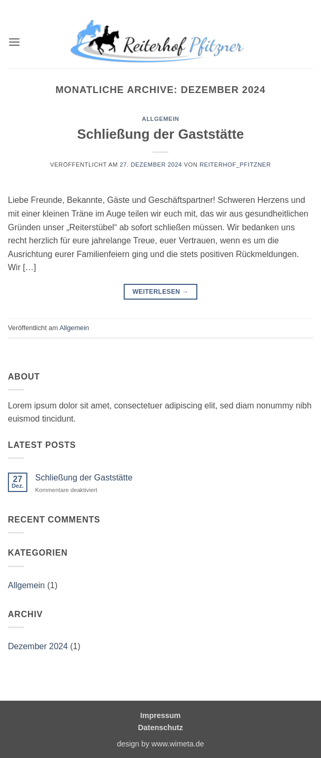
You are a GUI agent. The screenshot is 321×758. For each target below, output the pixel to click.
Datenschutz (160, 727)
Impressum (161, 715)
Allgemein (160, 119)
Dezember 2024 (38, 646)
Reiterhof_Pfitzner (235, 164)
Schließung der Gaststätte (160, 134)
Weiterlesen (161, 292)
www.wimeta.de (178, 744)
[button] (14, 42)
